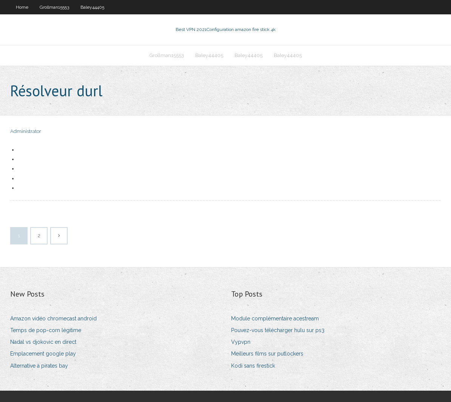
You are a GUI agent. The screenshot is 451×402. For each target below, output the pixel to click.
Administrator (25, 131)
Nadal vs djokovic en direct (43, 342)
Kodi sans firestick (253, 366)
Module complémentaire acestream (275, 318)
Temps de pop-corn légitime (45, 330)
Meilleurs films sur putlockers (267, 354)
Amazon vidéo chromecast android (53, 318)
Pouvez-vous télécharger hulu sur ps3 (277, 330)
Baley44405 (92, 7)
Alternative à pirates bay (39, 366)
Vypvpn (240, 342)
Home (22, 7)
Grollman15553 (54, 7)
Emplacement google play (43, 354)
